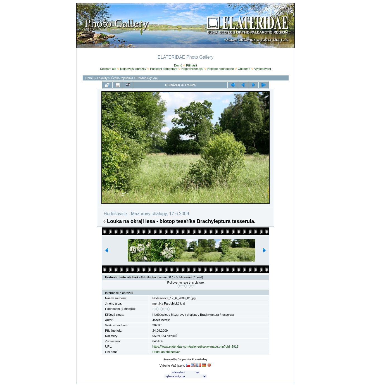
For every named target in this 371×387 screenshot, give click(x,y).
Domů (178, 65)
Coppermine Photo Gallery (192, 359)
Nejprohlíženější (192, 68)
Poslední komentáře (163, 68)
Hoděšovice (160, 314)
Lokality (102, 78)
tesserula (228, 314)
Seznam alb (108, 68)
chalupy (192, 314)
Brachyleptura (209, 314)
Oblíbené (244, 68)
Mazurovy (177, 314)
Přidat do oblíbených (166, 351)
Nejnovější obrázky (133, 68)
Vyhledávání (262, 68)
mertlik (156, 303)
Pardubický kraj (147, 78)
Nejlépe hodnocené (220, 68)
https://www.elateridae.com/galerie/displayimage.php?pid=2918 (195, 346)
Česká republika (122, 78)
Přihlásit (191, 65)
